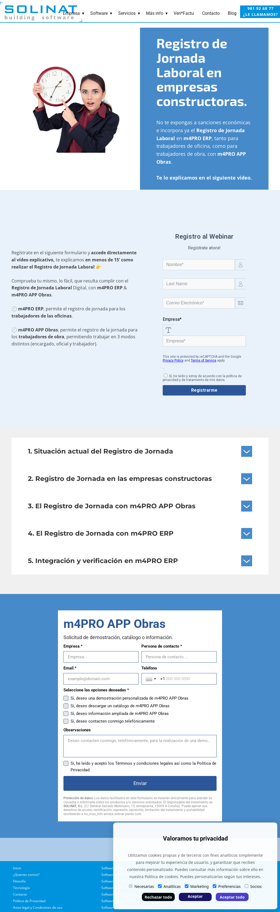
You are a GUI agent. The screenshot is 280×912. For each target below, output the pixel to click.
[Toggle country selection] (73, 722)
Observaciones (77, 773)
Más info (154, 13)
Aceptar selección (195, 897)
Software (99, 13)
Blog (232, 13)
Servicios (127, 13)
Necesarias (141, 886)
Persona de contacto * (83, 668)
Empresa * (73, 646)
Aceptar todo (232, 897)
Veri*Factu (184, 13)
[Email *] (140, 700)
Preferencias (227, 886)
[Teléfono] (147, 722)
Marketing (197, 886)
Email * (70, 690)
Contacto (211, 13)
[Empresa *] (140, 657)
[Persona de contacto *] (140, 679)
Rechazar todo (158, 897)
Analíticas (169, 886)
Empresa (71, 13)
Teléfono (71, 711)
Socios (253, 886)
